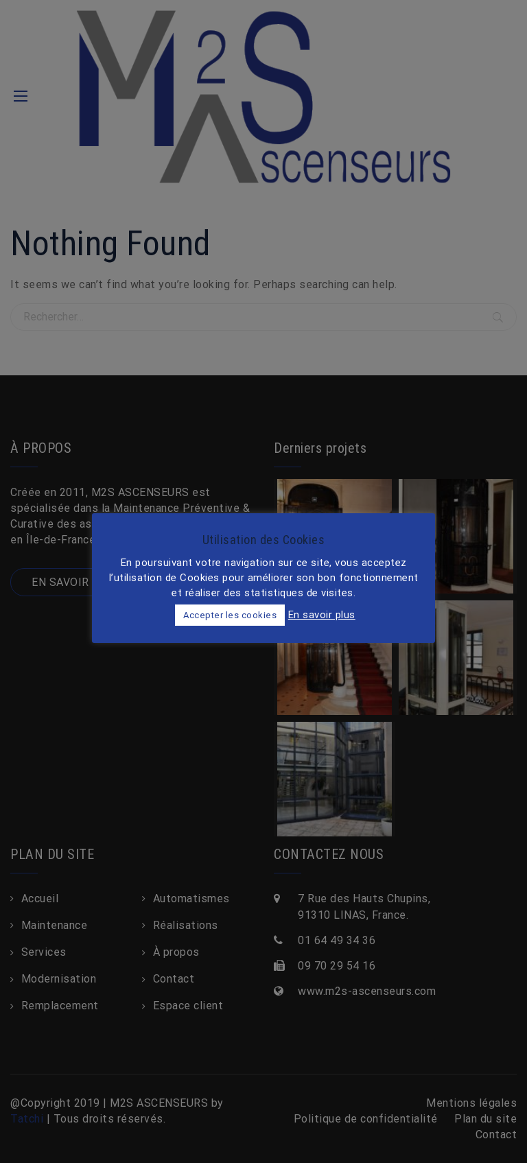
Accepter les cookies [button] (230, 615)
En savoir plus (321, 615)
